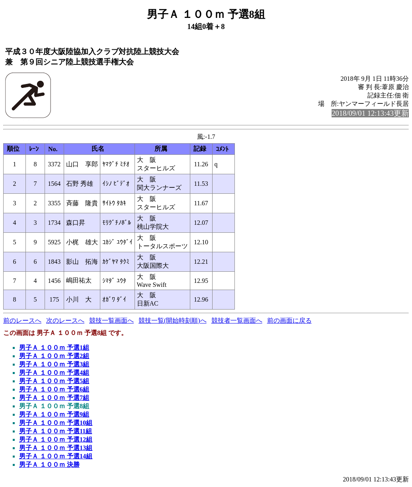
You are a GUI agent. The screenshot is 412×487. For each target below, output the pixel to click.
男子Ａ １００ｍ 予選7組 (54, 397)
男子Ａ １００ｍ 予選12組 (55, 439)
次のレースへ (65, 320)
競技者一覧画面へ (236, 320)
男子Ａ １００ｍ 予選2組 (54, 356)
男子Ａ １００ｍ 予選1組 (54, 347)
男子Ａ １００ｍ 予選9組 (54, 414)
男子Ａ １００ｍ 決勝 (49, 464)
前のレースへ (22, 320)
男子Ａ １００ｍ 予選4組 (54, 372)
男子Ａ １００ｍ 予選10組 (55, 422)
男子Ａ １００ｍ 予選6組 (54, 389)
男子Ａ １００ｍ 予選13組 (55, 447)
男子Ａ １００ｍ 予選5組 (54, 381)
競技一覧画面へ (111, 320)
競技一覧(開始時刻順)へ (173, 320)
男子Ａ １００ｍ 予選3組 (54, 364)
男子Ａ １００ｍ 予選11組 (55, 431)
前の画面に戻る (289, 320)
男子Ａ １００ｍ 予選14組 (55, 456)
